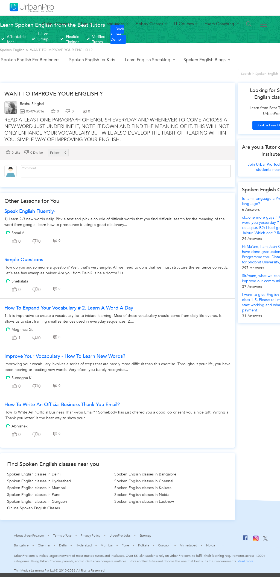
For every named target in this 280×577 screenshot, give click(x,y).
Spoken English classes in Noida (141, 494)
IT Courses (184, 23)
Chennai (44, 545)
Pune (125, 545)
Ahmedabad (188, 545)
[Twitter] (265, 539)
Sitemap (145, 535)
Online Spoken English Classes (33, 508)
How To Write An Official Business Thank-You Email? (62, 404)
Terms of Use (62, 535)
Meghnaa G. (22, 329)
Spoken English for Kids (92, 60)
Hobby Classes (149, 23)
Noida (210, 545)
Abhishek (19, 426)
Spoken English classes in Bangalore (145, 474)
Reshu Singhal (32, 103)
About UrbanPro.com (29, 535)
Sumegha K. (22, 377)
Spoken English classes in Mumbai (36, 487)
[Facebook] (245, 540)
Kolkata (143, 545)
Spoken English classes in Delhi (33, 474)
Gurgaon (164, 545)
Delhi (63, 545)
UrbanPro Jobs (119, 535)
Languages (114, 23)
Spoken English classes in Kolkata (142, 487)
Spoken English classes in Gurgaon (37, 501)
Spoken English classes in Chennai (143, 481)
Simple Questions (23, 259)
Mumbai (106, 545)
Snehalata (19, 281)
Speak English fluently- (30, 211)
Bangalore (21, 545)
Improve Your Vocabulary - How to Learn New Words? (64, 356)
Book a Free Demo (117, 34)
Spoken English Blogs (204, 60)
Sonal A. (18, 233)
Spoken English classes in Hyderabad (39, 481)
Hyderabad (84, 545)
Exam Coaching (220, 23)
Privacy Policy (90, 535)
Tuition (86, 23)
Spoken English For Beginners (30, 60)
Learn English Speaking (147, 60)
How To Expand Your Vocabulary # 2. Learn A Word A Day (68, 308)
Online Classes (56, 23)
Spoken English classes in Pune (33, 494)
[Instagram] (256, 540)
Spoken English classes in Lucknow (144, 501)
